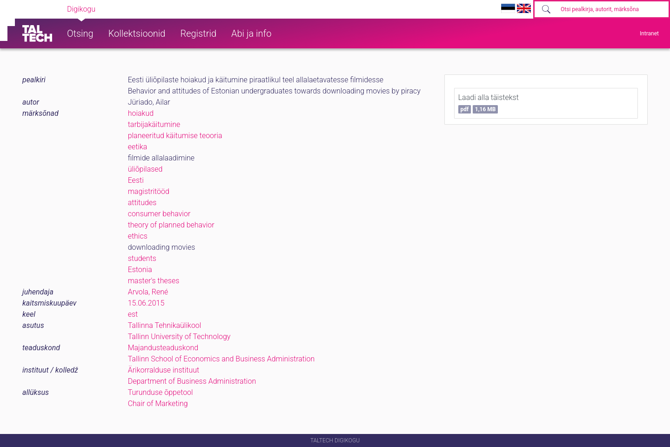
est (133, 314)
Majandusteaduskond (163, 347)
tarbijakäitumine (154, 124)
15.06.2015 (146, 303)
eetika (137, 146)
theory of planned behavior (171, 224)
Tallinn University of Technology (179, 336)
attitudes (142, 202)
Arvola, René (148, 291)
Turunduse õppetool (160, 392)
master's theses (154, 280)
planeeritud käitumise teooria (175, 135)
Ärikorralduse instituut (163, 370)
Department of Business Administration (192, 381)
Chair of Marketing (158, 403)
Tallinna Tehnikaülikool (164, 325)
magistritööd (148, 191)
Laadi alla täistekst (488, 103)
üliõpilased (145, 169)
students (142, 258)
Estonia (140, 269)
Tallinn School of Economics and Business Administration (221, 358)
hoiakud (141, 113)
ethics (137, 236)
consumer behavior (159, 213)
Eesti (136, 180)
